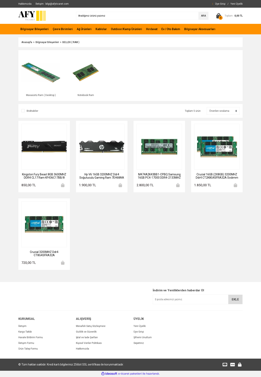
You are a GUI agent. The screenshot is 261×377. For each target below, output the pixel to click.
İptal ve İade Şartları (87, 337)
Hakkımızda (82, 349)
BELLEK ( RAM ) (70, 42)
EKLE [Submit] (235, 300)
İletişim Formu (26, 343)
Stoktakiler (32, 111)
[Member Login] (220, 4)
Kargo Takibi (25, 332)
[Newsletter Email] (197, 300)
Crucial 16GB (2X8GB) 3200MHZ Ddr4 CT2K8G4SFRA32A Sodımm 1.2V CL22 (217, 176)
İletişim (22, 326)
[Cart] (229, 16)
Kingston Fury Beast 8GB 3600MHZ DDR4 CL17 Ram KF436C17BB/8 (44, 176)
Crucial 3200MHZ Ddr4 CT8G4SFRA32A (44, 254)
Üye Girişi (139, 332)
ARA (203, 15)
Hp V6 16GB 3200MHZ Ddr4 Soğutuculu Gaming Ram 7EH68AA (101, 176)
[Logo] (32, 15)
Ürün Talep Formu (28, 349)
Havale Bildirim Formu (30, 337)
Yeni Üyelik (140, 326)
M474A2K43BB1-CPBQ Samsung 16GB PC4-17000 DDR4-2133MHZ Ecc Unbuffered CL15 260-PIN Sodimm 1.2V (159, 176)
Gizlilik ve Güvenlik (86, 332)
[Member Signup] (236, 4)
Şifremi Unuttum (143, 337)
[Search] (142, 16)
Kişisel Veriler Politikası (89, 343)
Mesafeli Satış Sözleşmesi (90, 326)
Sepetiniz (139, 343)
